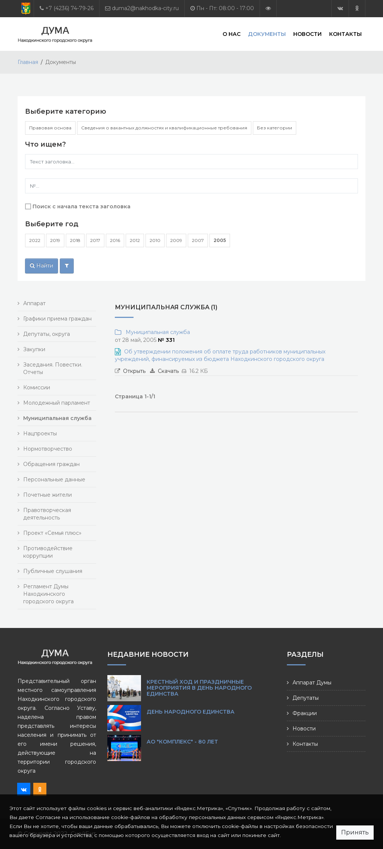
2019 (55, 240)
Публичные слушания (52, 571)
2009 (176, 240)
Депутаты (305, 698)
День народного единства (191, 711)
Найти (41, 265)
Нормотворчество (47, 448)
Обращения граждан (51, 464)
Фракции (304, 713)
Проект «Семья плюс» (52, 533)
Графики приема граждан (57, 318)
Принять (355, 832)
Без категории (274, 128)
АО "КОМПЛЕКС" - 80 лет (182, 741)
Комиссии (36, 387)
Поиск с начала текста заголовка (82, 206)
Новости (307, 33)
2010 (155, 240)
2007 (198, 240)
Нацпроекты (40, 433)
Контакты (345, 33)
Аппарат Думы (311, 682)
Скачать (168, 371)
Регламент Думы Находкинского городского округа (48, 594)
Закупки (34, 349)
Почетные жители (47, 494)
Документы (267, 33)
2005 (220, 240)
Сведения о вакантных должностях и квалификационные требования (164, 128)
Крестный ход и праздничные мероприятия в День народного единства (199, 687)
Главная (28, 62)
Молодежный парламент (56, 402)
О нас (231, 33)
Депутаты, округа (46, 334)
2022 (34, 240)
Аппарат (34, 303)
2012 (135, 240)
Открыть (134, 371)
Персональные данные (54, 479)
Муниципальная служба (156, 332)
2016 (115, 240)
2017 (95, 240)
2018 (75, 240)
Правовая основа (50, 128)
